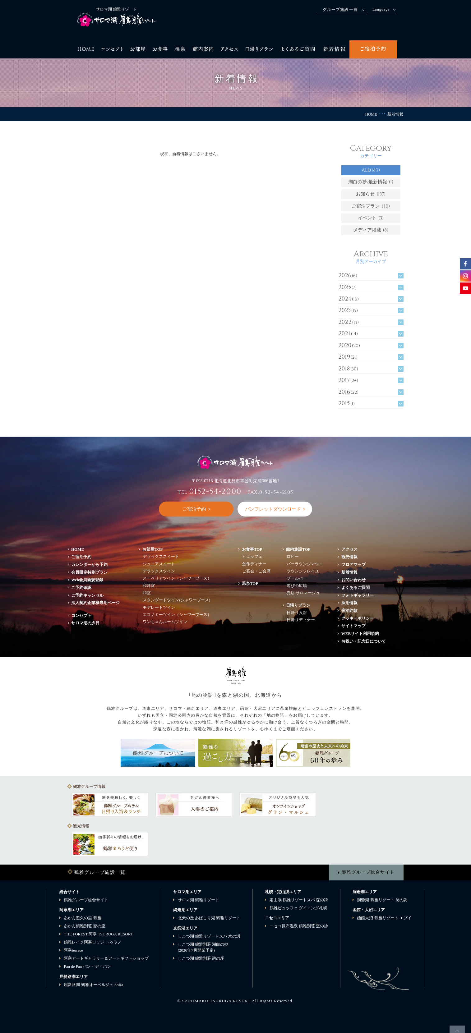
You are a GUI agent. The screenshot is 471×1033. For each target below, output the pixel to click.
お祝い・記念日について (363, 641)
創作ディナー (254, 564)
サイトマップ (353, 625)
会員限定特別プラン (89, 572)
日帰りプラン (298, 605)
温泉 (250, 583)
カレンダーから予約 (89, 564)
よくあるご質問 (355, 587)
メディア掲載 (371, 230)
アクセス (349, 549)
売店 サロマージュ (303, 592)
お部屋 (152, 549)
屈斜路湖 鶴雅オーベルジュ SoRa (93, 984)
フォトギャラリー (357, 595)
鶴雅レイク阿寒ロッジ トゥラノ (92, 942)
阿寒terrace (73, 950)
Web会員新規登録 (87, 579)
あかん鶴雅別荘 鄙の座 (84, 926)
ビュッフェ (252, 556)
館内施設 (298, 549)
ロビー (293, 556)
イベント (371, 218)
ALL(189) (371, 170)
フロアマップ (355, 564)
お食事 (252, 549)
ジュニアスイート (159, 564)
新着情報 (349, 572)
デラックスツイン (159, 571)
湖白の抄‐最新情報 (371, 182)
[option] (110, 804)
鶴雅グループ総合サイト (368, 872)
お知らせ (371, 194)
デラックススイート (161, 556)
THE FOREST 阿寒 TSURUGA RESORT (98, 934)
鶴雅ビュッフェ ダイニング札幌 (298, 908)
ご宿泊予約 (81, 556)
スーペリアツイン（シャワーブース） (177, 578)
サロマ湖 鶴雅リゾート (198, 900)
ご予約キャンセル (87, 595)
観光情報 (349, 556)
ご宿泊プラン (371, 206)
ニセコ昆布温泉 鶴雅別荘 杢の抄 (299, 926)
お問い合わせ (353, 579)
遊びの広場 (297, 585)
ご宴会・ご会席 (256, 571)
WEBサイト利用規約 (360, 633)
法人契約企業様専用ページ (95, 602)
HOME (371, 114)
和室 (147, 592)
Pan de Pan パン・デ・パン (87, 966)
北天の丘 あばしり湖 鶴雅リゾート (209, 918)
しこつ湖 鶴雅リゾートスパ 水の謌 (209, 936)
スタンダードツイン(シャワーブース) (176, 600)
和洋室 (149, 585)
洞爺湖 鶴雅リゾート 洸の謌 (382, 900)
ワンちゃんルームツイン (165, 621)
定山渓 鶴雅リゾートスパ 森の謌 (299, 900)
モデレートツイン (159, 607)
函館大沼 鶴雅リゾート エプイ (384, 918)
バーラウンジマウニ (305, 564)
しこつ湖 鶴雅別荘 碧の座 (201, 958)
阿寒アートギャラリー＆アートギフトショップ (106, 958)
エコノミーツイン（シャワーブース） (177, 614)
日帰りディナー (301, 620)
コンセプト (81, 615)
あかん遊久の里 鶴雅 (82, 918)
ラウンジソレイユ (303, 571)
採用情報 (349, 602)
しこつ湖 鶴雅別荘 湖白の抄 (203, 947)
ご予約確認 (81, 587)
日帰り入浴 (297, 612)
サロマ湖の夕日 (85, 623)
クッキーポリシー (357, 618)
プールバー (297, 578)
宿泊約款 (349, 610)
